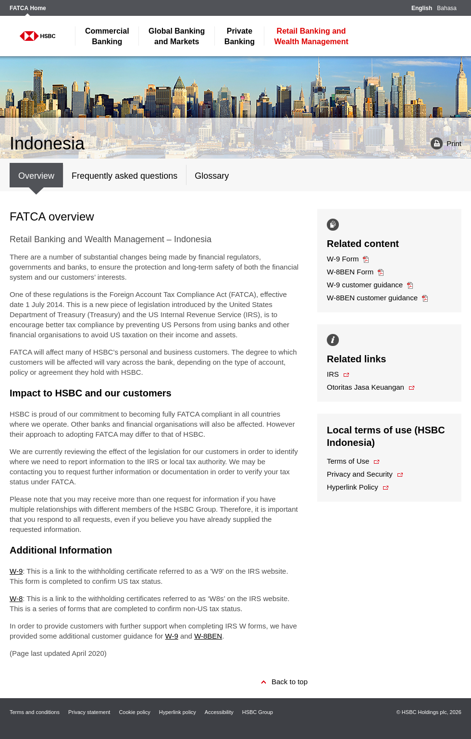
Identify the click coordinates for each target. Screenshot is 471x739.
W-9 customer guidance (365, 285)
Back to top (290, 681)
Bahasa (447, 8)
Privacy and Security (360, 474)
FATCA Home (28, 8)
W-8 (16, 598)
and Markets (177, 36)
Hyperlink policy (177, 712)
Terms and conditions (35, 712)
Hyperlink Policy (352, 487)
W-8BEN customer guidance (372, 298)
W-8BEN (208, 636)
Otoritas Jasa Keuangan (365, 387)
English (421, 8)
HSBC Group (257, 712)
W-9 (16, 571)
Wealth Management (311, 36)
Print (442, 143)
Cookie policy (134, 712)
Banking (107, 36)
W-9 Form (343, 259)
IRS (333, 374)
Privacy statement (89, 712)
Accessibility (219, 712)
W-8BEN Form (350, 272)
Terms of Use (348, 461)
